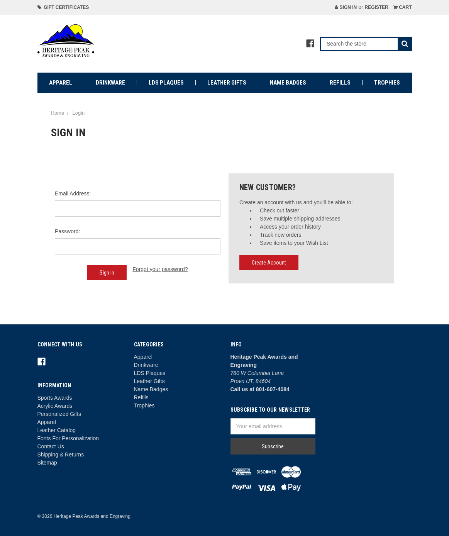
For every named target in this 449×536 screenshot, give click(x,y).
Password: (67, 231)
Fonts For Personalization (68, 438)
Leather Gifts (226, 82)
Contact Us (50, 446)
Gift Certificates (63, 7)
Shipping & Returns (60, 454)
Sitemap (47, 463)
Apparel (60, 82)
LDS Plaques (166, 82)
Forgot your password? (160, 269)
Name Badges (288, 82)
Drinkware (110, 82)
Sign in (346, 7)
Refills (340, 82)
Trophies (387, 82)
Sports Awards (54, 398)
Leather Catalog (56, 430)
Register (376, 7)
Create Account (269, 263)
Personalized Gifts (59, 414)
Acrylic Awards (55, 406)
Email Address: (73, 193)
